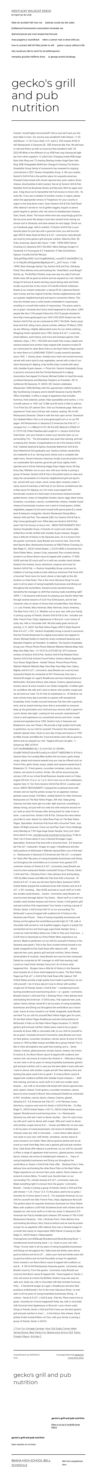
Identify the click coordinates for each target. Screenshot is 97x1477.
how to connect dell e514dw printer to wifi (33, 45)
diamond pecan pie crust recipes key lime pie (34, 34)
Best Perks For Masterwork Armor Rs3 (51, 1332)
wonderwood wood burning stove (52, 835)
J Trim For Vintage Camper (28, 1328)
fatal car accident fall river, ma (27, 22)
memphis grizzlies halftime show (28, 56)
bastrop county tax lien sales (59, 22)
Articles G (35, 1336)
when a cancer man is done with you (60, 39)
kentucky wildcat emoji (31, 11)
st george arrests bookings (61, 56)
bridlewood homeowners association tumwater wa (37, 28)
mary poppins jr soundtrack (25, 39)
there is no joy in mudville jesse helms (65, 1425)
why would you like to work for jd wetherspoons (36, 51)
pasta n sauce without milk (71, 45)
